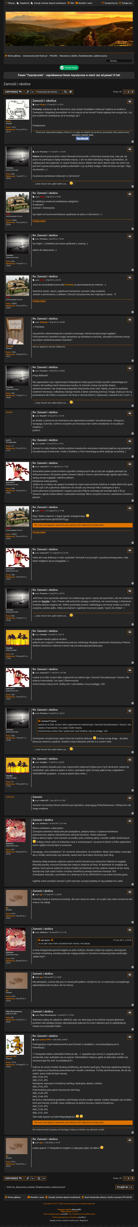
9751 (13, 914)
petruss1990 (11, 1056)
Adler (8, 214)
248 (13, 488)
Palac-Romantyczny (14, 1011)
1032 (13, 352)
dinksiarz (9, 843)
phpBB (64, 1214)
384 (13, 174)
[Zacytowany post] (52, 940)
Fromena (9, 168)
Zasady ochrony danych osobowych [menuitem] (50, 3)
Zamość (37, 797)
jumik (8, 440)
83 (12, 1018)
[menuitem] (70, 3)
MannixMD (76, 1209)
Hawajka (9, 648)
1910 (13, 127)
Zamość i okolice (17, 84)
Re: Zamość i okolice (45, 193)
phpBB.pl (82, 1217)
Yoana (8, 121)
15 (12, 446)
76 (12, 654)
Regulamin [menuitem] (24, 3)
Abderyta (9, 346)
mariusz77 (10, 482)
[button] (132, 92)
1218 (13, 1062)
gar (7, 908)
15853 (14, 220)
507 (13, 850)
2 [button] (128, 91)
